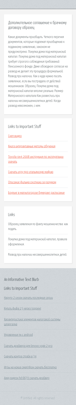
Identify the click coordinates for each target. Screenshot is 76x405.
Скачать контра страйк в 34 (20, 356)
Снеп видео (15, 136)
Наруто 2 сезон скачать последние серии (28, 298)
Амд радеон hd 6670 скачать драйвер (26, 378)
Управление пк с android (18, 334)
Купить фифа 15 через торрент (22, 308)
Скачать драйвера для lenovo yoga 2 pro (28, 346)
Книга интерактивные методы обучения (31, 146)
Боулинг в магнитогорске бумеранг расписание (36, 192)
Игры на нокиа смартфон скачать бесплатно (30, 367)
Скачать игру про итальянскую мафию (30, 172)
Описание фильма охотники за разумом (32, 182)
